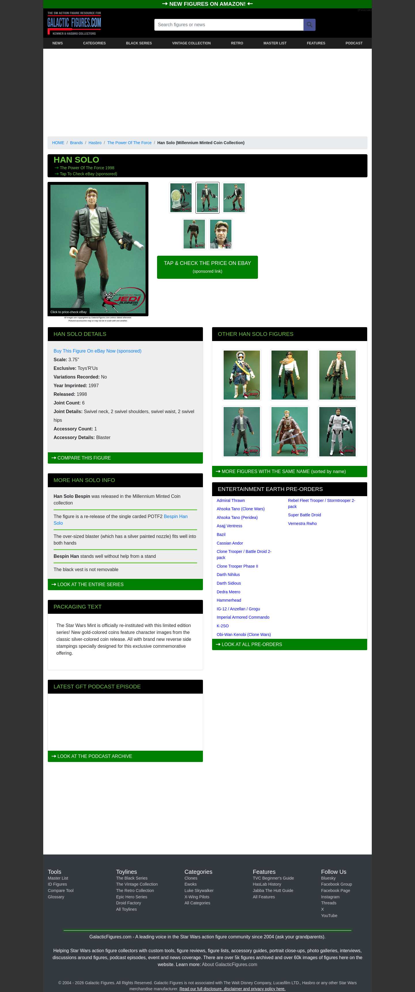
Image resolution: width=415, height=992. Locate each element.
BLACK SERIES (139, 43)
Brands (76, 142)
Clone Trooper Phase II (237, 566)
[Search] (309, 25)
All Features (264, 897)
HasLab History (267, 884)
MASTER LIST (274, 43)
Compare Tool (60, 890)
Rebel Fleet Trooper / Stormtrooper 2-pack (321, 503)
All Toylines (126, 909)
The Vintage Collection (137, 884)
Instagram (330, 897)
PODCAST (354, 43)
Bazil (221, 534)
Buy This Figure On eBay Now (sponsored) (98, 351)
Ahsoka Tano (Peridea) (237, 517)
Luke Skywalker (199, 890)
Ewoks (190, 884)
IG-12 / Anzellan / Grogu (238, 609)
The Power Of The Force (129, 142)
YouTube (329, 915)
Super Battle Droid (304, 515)
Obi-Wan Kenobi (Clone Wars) (244, 634)
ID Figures (57, 884)
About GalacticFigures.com (229, 964)
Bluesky (328, 878)
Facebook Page (335, 890)
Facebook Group (336, 884)
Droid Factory (128, 903)
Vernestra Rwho (302, 523)
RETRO (237, 43)
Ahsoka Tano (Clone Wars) (241, 509)
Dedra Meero (228, 592)
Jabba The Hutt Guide (273, 890)
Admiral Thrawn (231, 500)
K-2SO (223, 626)
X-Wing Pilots (196, 897)
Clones (190, 878)
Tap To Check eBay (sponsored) (88, 174)
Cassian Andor (230, 543)
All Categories (197, 903)
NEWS (57, 43)
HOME (58, 142)
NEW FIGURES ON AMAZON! (208, 4)
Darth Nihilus (228, 574)
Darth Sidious (229, 583)
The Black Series (132, 878)
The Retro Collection (135, 890)
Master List (58, 878)
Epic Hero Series (131, 897)
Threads (328, 903)
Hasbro (94, 142)
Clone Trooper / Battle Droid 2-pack (244, 554)
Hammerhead (229, 600)
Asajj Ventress (229, 526)
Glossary (56, 897)
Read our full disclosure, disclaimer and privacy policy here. (233, 989)
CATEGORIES (94, 43)
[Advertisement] (207, 91)
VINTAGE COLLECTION (191, 43)
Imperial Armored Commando (243, 617)
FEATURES (316, 43)
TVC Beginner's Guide (273, 878)
